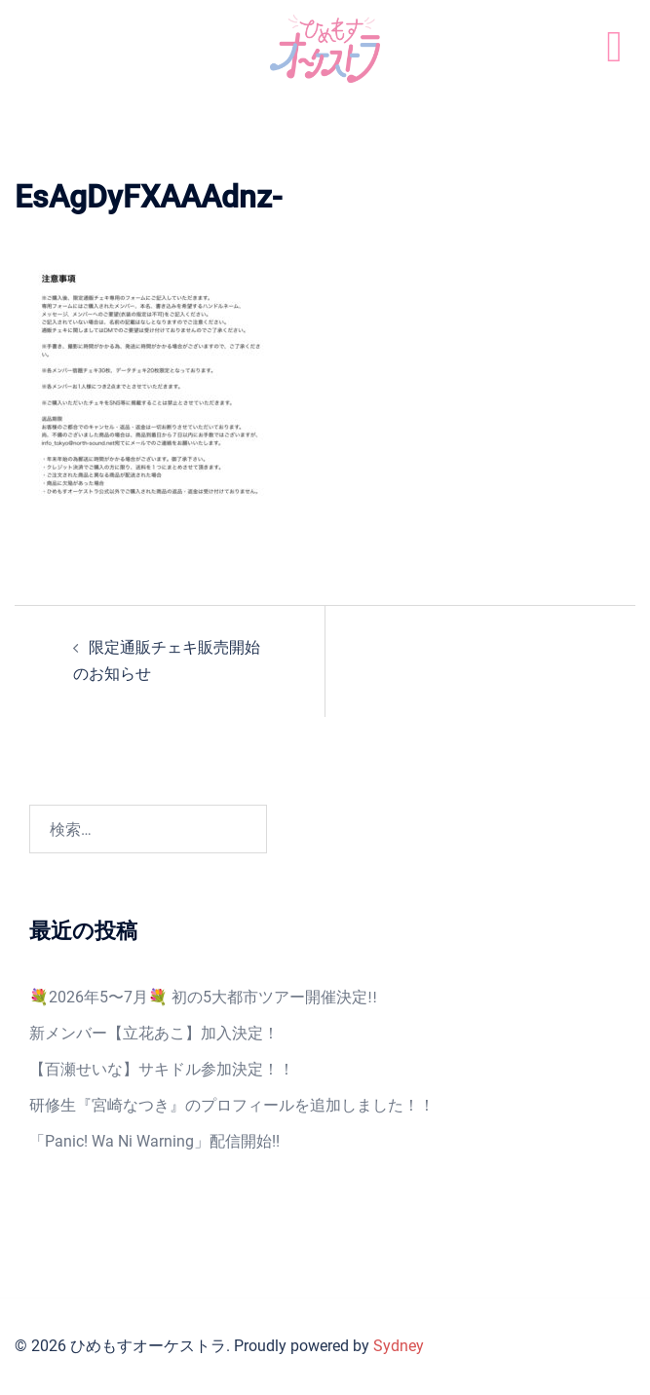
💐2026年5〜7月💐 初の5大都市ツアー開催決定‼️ (203, 997)
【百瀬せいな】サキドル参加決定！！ (161, 1069)
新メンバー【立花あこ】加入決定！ (154, 1033)
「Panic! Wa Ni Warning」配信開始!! (154, 1141)
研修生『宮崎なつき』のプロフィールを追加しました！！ (232, 1105)
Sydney (398, 1346)
